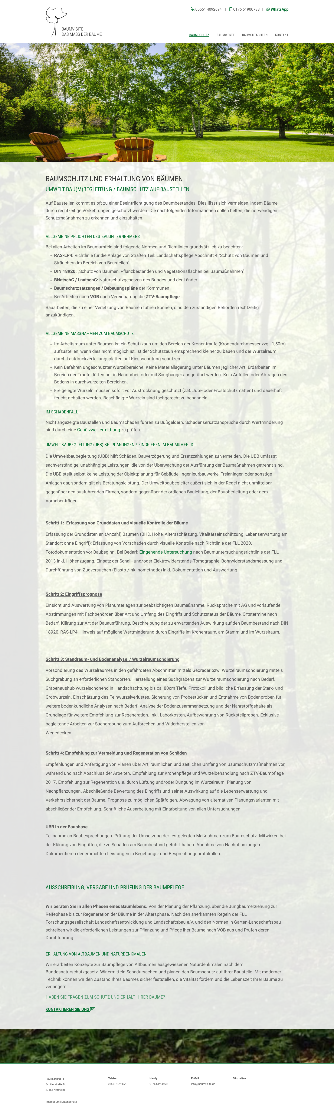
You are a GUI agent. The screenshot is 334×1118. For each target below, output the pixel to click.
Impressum (52, 1101)
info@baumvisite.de (203, 1083)
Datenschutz (69, 1101)
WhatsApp (279, 9)
